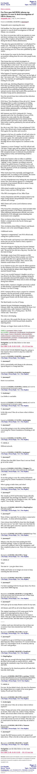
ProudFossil (26, 651)
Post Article (33, 4)
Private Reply (13, 358)
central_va (26, 386)
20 (1, 743)
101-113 (24, 346)
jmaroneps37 (26, 356)
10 (1, 507)
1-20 (5, 346)
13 (1, 577)
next (29, 346)
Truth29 (25, 743)
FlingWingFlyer (28, 507)
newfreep (26, 676)
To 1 (18, 374)
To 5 (18, 728)
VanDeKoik (26, 577)
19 (1, 725)
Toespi (25, 555)
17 (1, 676)
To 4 (18, 454)
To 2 (18, 405)
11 (1, 533)
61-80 (18, 346)
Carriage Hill (27, 594)
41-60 (13, 346)
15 (1, 632)
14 (1, 594)
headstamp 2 (26, 372)
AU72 (24, 438)
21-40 (9, 346)
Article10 (26, 533)
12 (1, 555)
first (2, 346)
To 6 (18, 489)
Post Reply (5, 358)
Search (8, 4)
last (32, 346)
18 (1, 697)
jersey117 (26, 697)
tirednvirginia (27, 420)
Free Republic (5, 3)
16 (1, 651)
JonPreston (26, 488)
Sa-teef (25, 632)
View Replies (21, 358)
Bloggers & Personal (33, 2)
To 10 (19, 681)
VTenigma (26, 468)
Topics (27, 4)
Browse (3, 4)
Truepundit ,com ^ (6, 18)
